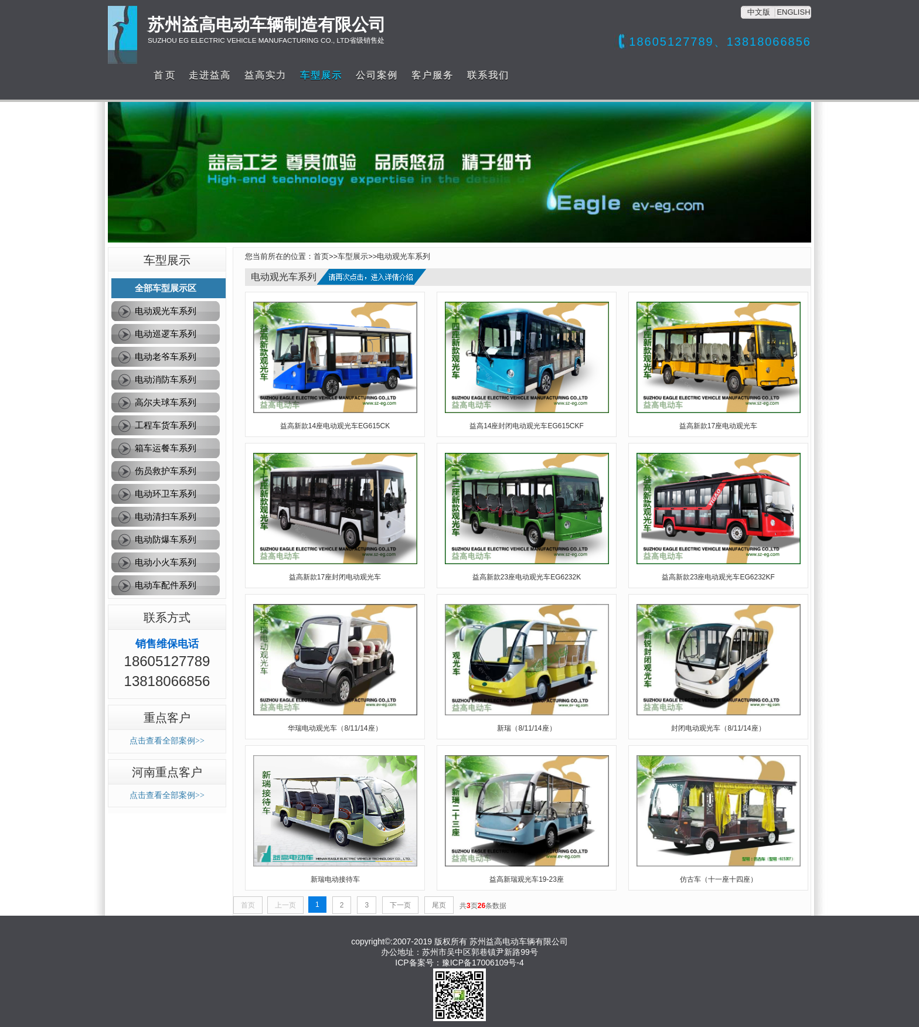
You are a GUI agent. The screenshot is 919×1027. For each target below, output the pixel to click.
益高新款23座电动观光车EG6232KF (718, 577)
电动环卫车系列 (165, 494)
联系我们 (488, 75)
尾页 (439, 905)
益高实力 (265, 75)
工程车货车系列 (165, 425)
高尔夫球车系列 (165, 402)
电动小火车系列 (165, 562)
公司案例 (377, 75)
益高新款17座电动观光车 (718, 426)
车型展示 (321, 75)
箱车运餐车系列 (165, 448)
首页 (321, 256)
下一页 (400, 905)
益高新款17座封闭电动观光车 (335, 577)
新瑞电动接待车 (335, 879)
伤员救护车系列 (165, 471)
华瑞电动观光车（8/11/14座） (335, 728)
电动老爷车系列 (165, 356)
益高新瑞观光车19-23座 (526, 879)
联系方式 (167, 617)
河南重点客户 (167, 772)
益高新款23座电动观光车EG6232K (526, 577)
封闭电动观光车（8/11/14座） (718, 728)
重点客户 (167, 717)
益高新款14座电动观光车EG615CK (335, 426)
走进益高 (210, 75)
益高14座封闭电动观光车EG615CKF (526, 426)
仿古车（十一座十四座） (718, 879)
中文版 (758, 12)
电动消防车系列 (165, 379)
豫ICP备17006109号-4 (483, 962)
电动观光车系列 (165, 311)
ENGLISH (793, 12)
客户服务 (432, 75)
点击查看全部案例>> (167, 740)
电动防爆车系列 (165, 539)
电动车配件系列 (165, 585)
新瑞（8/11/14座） (526, 728)
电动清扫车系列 (165, 516)
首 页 (164, 75)
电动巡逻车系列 (165, 334)
